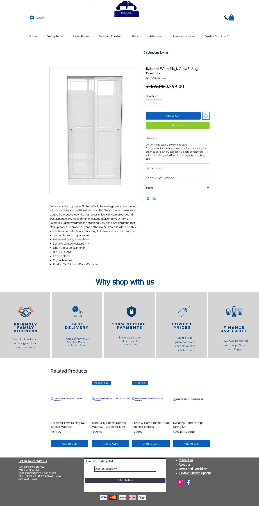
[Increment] (159, 103)
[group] (131, 414)
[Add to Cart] (69, 443)
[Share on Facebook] (148, 198)
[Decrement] (148, 103)
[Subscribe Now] (125, 480)
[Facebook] (188, 482)
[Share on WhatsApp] (155, 198)
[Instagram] (181, 482)
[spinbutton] (154, 103)
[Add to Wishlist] (206, 116)
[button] (231, 17)
